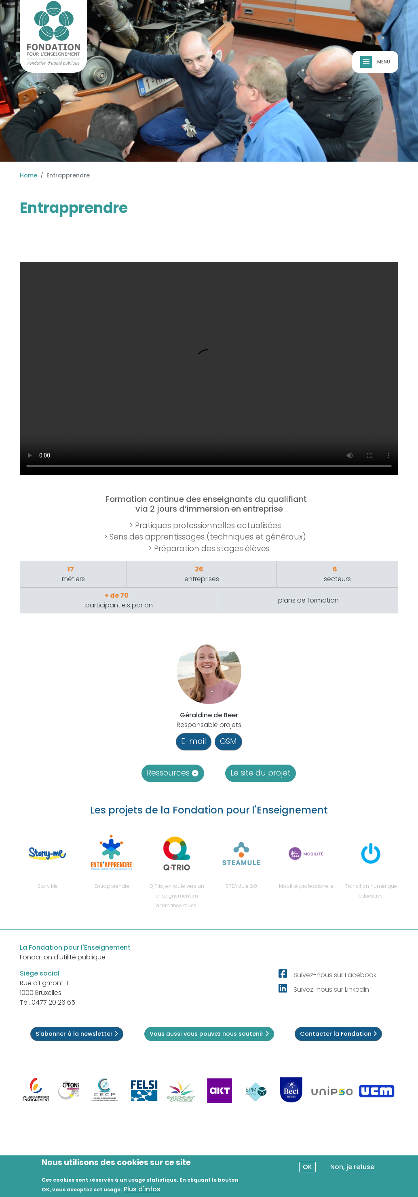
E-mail (193, 741)
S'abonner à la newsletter (77, 1034)
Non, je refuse (352, 1167)
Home (28, 175)
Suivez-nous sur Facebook (334, 975)
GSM (228, 741)
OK (307, 1167)
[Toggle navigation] (367, 62)
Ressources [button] (173, 772)
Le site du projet (260, 772)
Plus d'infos (142, 1189)
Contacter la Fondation (338, 1034)
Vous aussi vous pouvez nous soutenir (209, 1034)
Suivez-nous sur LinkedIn (331, 989)
